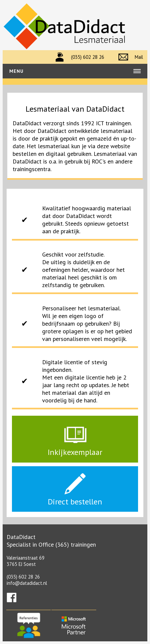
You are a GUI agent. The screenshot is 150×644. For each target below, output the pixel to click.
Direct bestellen (75, 497)
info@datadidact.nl (27, 583)
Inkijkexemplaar (75, 448)
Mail (139, 57)
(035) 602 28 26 (87, 57)
